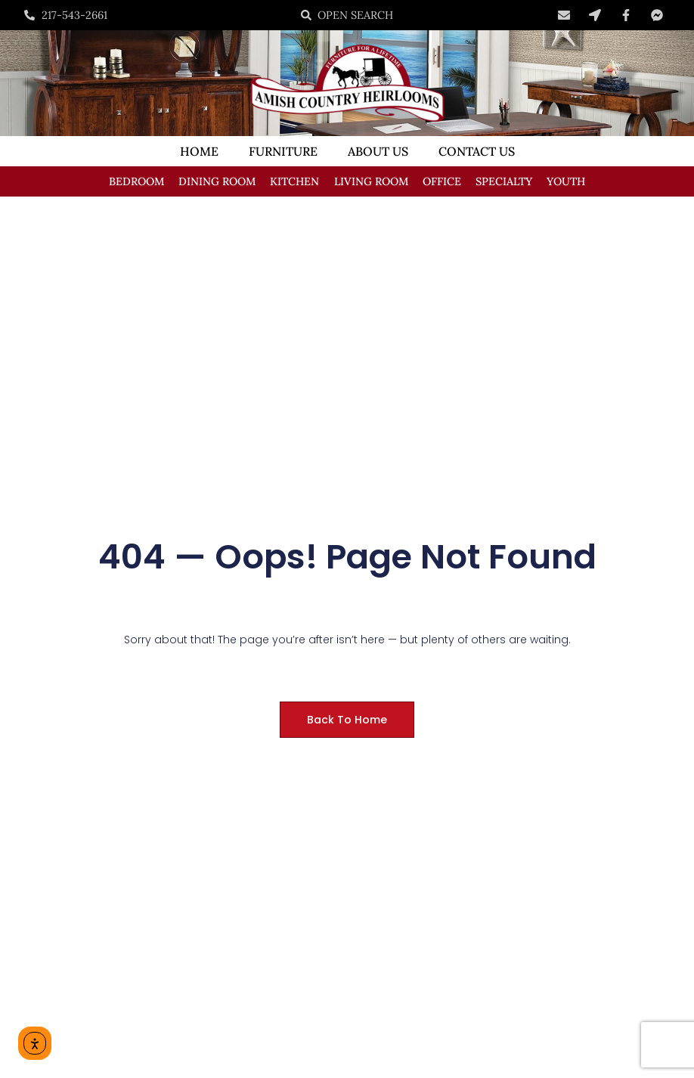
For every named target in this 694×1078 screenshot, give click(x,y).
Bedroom (136, 181)
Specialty (504, 181)
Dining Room (217, 181)
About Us (378, 151)
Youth (566, 181)
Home (199, 151)
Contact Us (476, 151)
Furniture (283, 151)
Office (442, 181)
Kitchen (294, 181)
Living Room (371, 181)
